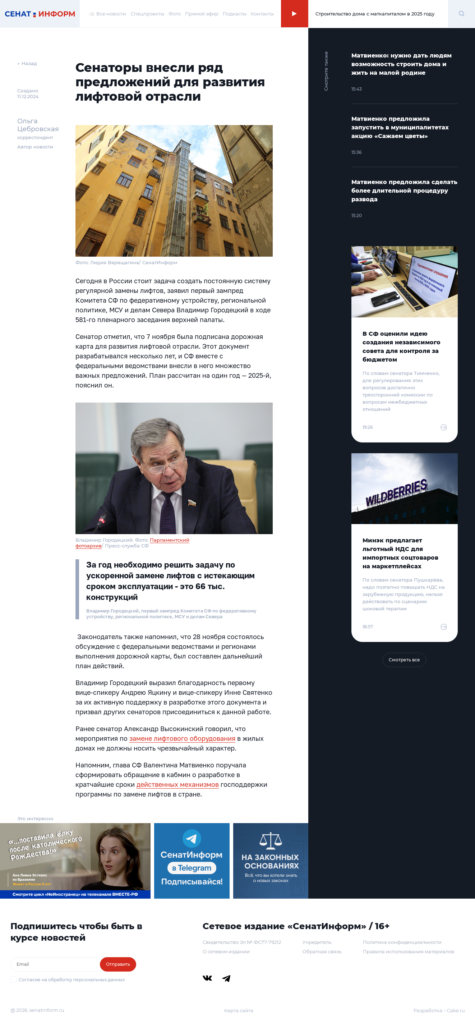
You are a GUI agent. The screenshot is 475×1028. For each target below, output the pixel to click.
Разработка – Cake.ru (439, 1010)
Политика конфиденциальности (402, 942)
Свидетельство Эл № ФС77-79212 (242, 942)
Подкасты (234, 14)
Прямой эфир (201, 14)
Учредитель (317, 942)
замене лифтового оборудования (182, 738)
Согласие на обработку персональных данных (72, 979)
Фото (175, 14)
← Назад (27, 63)
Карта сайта (238, 1010)
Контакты (262, 14)
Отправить (118, 964)
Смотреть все (404, 659)
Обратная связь (322, 951)
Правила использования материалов (408, 951)
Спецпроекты (147, 14)
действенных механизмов (178, 784)
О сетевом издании (226, 951)
